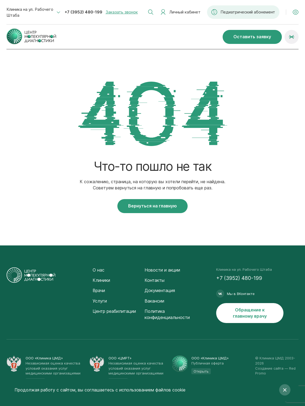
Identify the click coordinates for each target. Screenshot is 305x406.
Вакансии (154, 301)
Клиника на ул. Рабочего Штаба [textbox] (29, 12)
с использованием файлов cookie (150, 390)
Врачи (99, 290)
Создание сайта (269, 368)
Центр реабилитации (114, 311)
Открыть (201, 371)
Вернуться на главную (152, 206)
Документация (160, 290)
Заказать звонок (122, 12)
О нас (98, 270)
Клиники (101, 280)
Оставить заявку (252, 36)
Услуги (100, 301)
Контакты (154, 280)
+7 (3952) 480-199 (83, 12)
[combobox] (33, 12)
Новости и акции (162, 270)
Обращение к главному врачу (250, 313)
